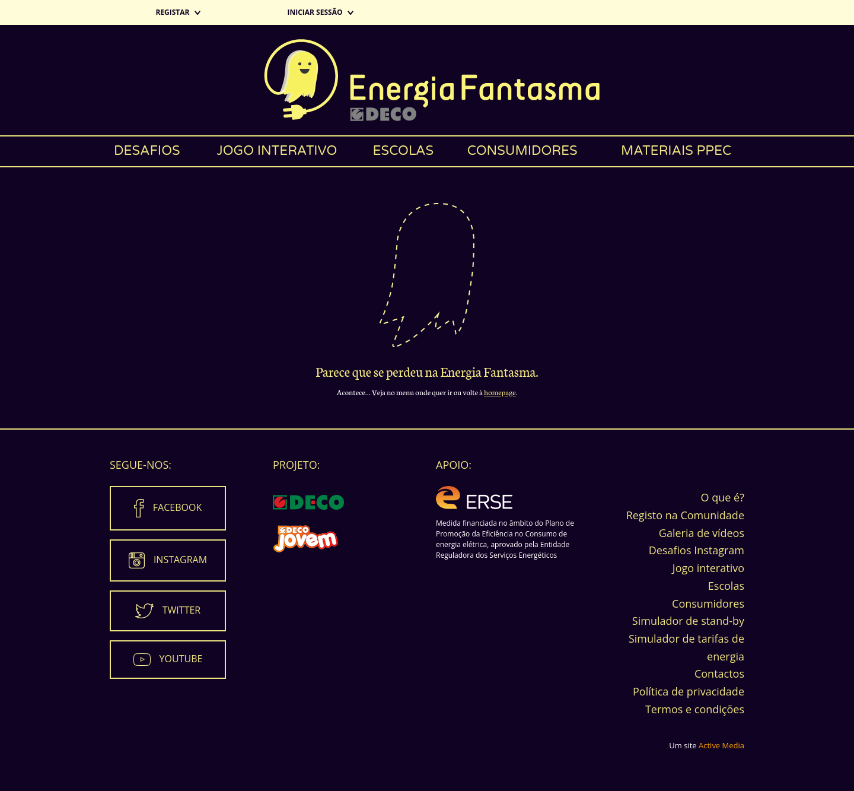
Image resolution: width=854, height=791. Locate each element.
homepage (500, 392)
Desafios (147, 150)
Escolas (403, 150)
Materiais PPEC (676, 150)
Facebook (177, 507)
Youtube (181, 658)
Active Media (721, 745)
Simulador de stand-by (688, 621)
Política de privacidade (688, 691)
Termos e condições (694, 709)
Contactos (719, 673)
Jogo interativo (276, 150)
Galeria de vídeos (701, 533)
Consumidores (522, 150)
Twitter (181, 610)
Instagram (180, 559)
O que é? (722, 497)
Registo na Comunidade (685, 515)
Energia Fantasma (427, 80)
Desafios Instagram (696, 550)
